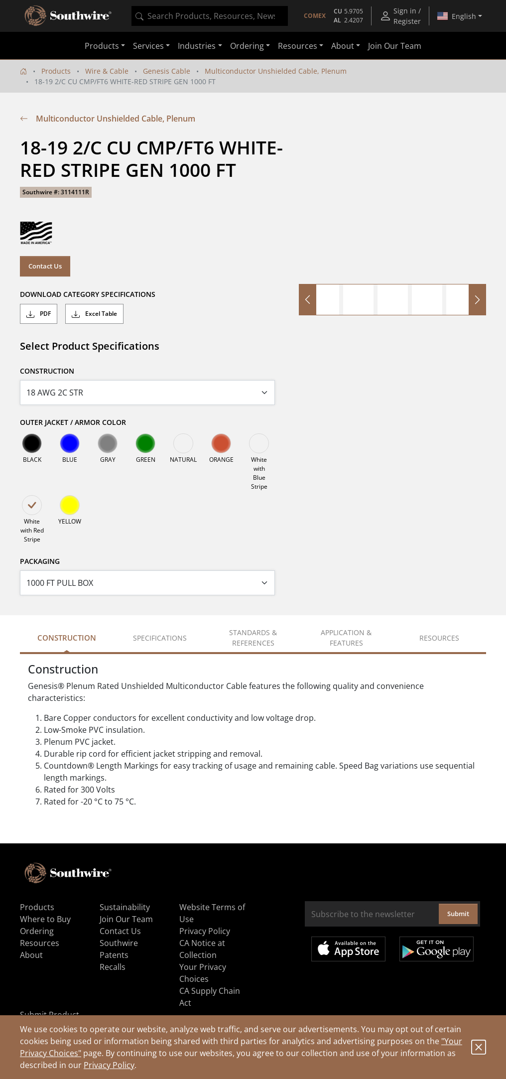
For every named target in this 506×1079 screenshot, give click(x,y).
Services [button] (148, 45)
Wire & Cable (106, 71)
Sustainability (125, 907)
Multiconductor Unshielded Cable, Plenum (276, 71)
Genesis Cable (166, 71)
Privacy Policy (109, 1065)
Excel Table (94, 313)
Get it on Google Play (436, 949)
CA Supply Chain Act (209, 996)
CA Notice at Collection (202, 949)
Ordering (37, 931)
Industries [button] (197, 45)
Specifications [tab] (160, 638)
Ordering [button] (247, 45)
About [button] (342, 45)
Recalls (113, 966)
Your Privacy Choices (202, 972)
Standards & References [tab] (253, 638)
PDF (38, 313)
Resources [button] (297, 45)
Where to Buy (45, 919)
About (31, 954)
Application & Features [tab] (346, 638)
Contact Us (45, 266)
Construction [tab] (66, 638)
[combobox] (209, 16)
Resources (39, 943)
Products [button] (102, 45)
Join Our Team (394, 45)
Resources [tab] (439, 638)
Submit (458, 913)
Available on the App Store (348, 949)
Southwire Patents (119, 949)
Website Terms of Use (212, 913)
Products (56, 71)
